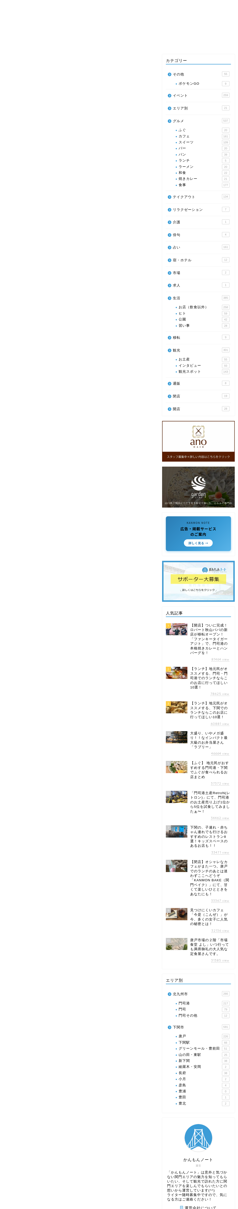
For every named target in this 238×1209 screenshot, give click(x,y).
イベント (91, 41)
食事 (204, 185)
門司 (204, 1009)
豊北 (204, 1103)
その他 (219, 41)
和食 (204, 172)
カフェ (204, 136)
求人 (201, 285)
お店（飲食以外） (204, 307)
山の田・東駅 (204, 1054)
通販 (201, 383)
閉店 (201, 395)
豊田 (204, 1097)
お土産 (204, 359)
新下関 (204, 1060)
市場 (201, 272)
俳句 (201, 234)
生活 (150, 41)
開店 (201, 408)
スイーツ (204, 142)
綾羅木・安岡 (204, 1066)
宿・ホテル (201, 259)
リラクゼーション (201, 209)
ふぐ (204, 130)
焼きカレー (204, 178)
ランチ (204, 160)
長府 (204, 1073)
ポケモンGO (204, 83)
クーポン (194, 41)
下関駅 (204, 1042)
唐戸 (204, 1036)
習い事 (204, 325)
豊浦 (204, 1091)
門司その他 (204, 1015)
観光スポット (204, 371)
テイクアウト (122, 41)
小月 (204, 1079)
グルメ (18, 41)
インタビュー (204, 365)
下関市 (201, 1026)
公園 (204, 319)
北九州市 (201, 993)
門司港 (204, 1003)
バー (204, 148)
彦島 (204, 1085)
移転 (201, 337)
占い (170, 41)
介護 (201, 221)
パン (204, 154)
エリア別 (43, 41)
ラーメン (204, 166)
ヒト (204, 313)
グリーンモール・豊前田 (204, 1048)
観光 (67, 41)
